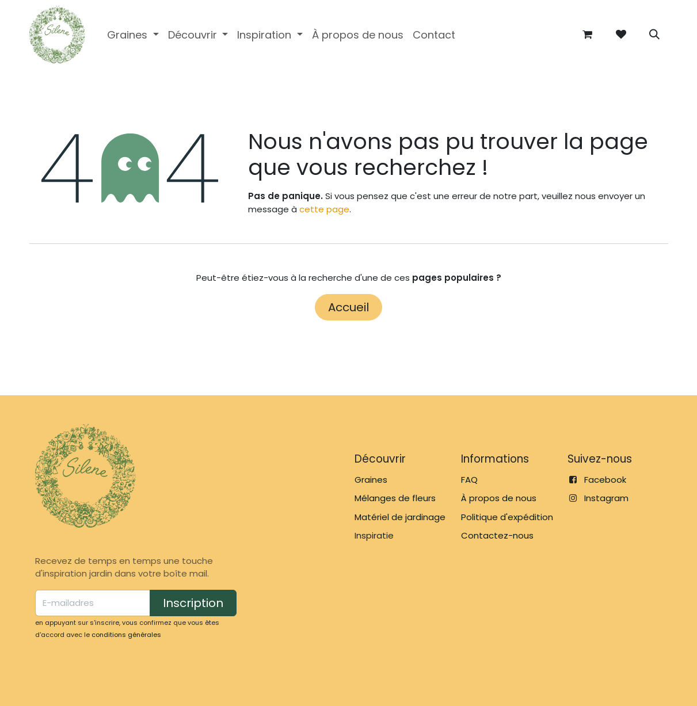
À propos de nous (498, 498)
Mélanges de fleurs (395, 498)
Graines (371, 480)
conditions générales (126, 634)
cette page (324, 209)
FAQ (469, 480)
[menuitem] (132, 34)
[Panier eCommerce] (587, 34)
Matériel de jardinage (400, 517)
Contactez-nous (497, 535)
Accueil (348, 307)
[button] (654, 34)
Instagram (606, 498)
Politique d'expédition (507, 517)
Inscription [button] (193, 603)
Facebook (605, 480)
